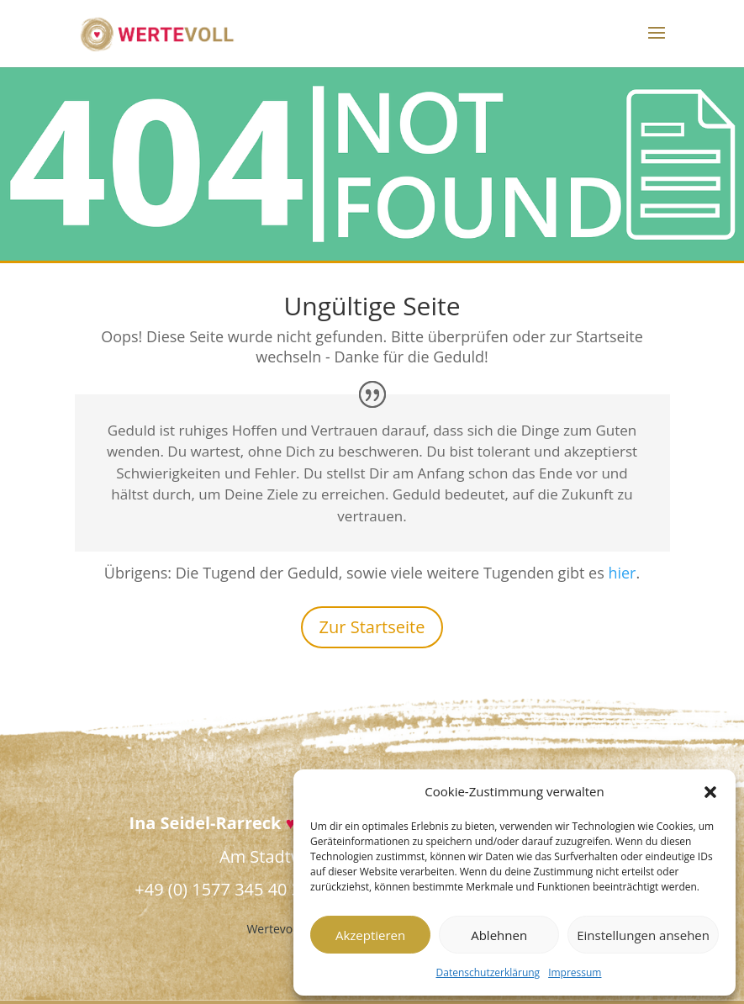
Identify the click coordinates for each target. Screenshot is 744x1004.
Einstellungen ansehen (643, 935)
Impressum (574, 972)
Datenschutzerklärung (488, 972)
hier (622, 573)
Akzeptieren (370, 935)
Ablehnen (499, 935)
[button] (710, 792)
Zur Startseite (372, 627)
